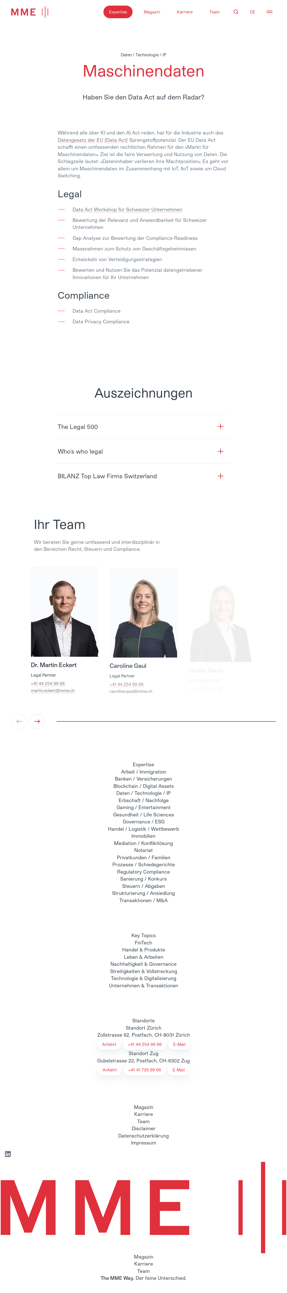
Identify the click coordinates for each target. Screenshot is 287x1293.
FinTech (143, 942)
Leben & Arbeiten (143, 957)
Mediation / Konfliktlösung (143, 843)
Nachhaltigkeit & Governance (143, 964)
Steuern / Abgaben (143, 886)
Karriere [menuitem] (143, 1114)
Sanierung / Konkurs (143, 878)
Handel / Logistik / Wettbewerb (143, 829)
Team (214, 11)
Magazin (152, 11)
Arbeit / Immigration (143, 771)
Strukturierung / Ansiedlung (143, 893)
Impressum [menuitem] (143, 1142)
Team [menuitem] (143, 1121)
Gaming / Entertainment (144, 807)
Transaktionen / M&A (143, 900)
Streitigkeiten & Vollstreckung (143, 971)
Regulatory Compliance (143, 871)
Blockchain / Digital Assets (144, 786)
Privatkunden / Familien (143, 857)
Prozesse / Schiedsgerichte (143, 864)
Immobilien (143, 836)
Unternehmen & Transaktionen (143, 985)
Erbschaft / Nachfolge (144, 800)
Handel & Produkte (143, 949)
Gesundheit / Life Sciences (143, 814)
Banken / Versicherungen (143, 778)
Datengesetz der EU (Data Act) (93, 140)
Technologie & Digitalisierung (143, 978)
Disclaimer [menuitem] (144, 1128)
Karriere (185, 11)
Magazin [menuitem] (143, 1107)
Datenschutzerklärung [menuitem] (143, 1135)
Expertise (118, 11)
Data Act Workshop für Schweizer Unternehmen (127, 209)
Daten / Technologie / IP (143, 793)
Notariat (143, 850)
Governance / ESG (144, 821)
